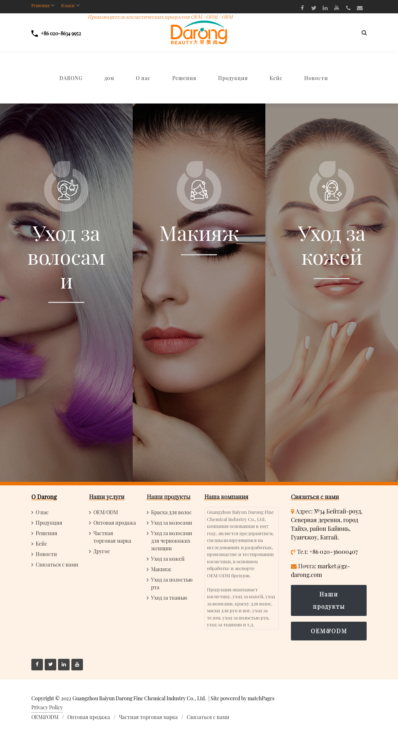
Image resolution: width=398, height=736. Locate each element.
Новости (46, 554)
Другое (101, 551)
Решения (46, 533)
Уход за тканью (169, 597)
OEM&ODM (329, 631)
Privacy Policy (47, 707)
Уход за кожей (168, 558)
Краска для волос (171, 512)
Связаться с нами (57, 564)
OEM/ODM (105, 512)
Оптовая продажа (114, 522)
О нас (42, 512)
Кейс (41, 543)
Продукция (49, 522)
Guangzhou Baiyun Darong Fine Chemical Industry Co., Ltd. (139, 698)
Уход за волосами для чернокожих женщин (171, 541)
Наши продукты (168, 497)
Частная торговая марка (148, 717)
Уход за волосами (171, 522)
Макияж (161, 569)
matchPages (261, 698)
